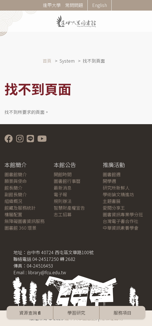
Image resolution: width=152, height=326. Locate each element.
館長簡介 (13, 187)
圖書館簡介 (15, 174)
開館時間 (63, 174)
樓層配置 (13, 214)
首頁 (47, 60)
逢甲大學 (52, 5)
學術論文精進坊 (118, 194)
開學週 (109, 181)
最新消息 (63, 187)
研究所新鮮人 (116, 187)
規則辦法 (63, 201)
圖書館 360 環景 (20, 227)
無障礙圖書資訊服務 (24, 221)
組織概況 (13, 201)
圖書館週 (112, 174)
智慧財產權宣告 (69, 207)
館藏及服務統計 (20, 207)
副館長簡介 (15, 194)
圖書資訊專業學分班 (123, 214)
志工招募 (63, 214)
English (99, 5)
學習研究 (76, 312)
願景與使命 (15, 181)
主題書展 (112, 201)
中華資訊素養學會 (120, 227)
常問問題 (74, 5)
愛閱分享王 (114, 207)
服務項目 (122, 312)
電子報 (60, 194)
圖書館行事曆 (67, 181)
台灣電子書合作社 (120, 221)
